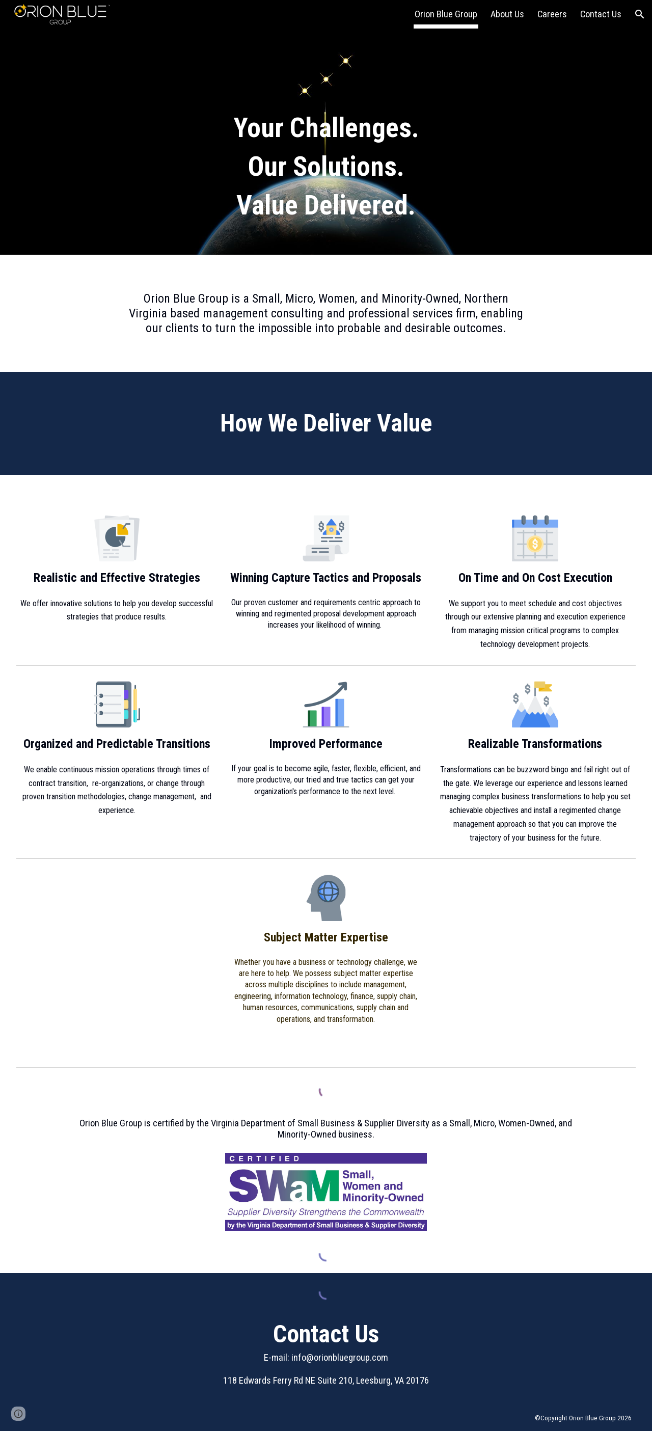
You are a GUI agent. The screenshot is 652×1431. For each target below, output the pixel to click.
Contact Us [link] (600, 14)
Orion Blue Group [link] (446, 14)
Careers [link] (552, 14)
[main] (326, 127)
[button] (640, 14)
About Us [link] (507, 14)
